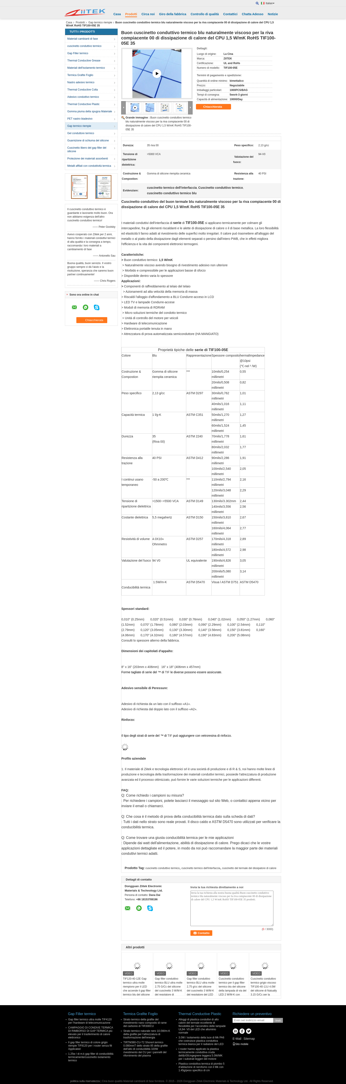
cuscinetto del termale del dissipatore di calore (249, 868)
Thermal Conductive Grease (83, 60)
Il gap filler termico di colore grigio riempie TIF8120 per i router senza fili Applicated (90, 1046)
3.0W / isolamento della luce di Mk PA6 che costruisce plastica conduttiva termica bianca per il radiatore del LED (201, 1041)
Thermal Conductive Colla (82, 89)
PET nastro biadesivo (79, 118)
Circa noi (148, 14)
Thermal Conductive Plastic (83, 104)
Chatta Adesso (252, 14)
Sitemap (249, 1038)
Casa (117, 14)
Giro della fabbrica (172, 14)
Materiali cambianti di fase (82, 38)
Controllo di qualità (205, 14)
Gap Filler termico (77, 53)
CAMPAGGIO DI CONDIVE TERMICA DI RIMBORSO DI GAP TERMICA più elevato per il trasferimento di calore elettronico (90, 1032)
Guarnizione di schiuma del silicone (88, 140)
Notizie (273, 14)
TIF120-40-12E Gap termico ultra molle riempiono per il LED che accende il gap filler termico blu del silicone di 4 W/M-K (136, 988)
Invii (278, 1020)
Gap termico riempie (100, 22)
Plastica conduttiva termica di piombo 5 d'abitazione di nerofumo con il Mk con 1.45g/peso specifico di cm (201, 1067)
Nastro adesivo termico (80, 82)
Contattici (230, 14)
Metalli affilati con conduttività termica (89, 165)
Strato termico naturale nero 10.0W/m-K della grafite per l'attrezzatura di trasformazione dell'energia (146, 1034)
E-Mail (237, 1038)
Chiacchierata (215, 107)
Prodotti (131, 14)
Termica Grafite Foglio (80, 75)
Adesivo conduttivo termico (83, 96)
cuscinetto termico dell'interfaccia (200, 868)
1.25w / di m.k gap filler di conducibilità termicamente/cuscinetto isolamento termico (90, 1057)
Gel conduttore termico (80, 133)
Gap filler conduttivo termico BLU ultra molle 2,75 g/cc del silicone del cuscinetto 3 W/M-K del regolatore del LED (200, 986)
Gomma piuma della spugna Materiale (89, 111)
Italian (270, 3)
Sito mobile (240, 1044)
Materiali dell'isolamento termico (86, 67)
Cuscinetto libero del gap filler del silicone (86, 149)
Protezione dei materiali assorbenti (87, 158)
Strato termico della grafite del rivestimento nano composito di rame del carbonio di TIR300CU (145, 1023)
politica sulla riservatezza (85, 1081)
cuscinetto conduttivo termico (84, 46)
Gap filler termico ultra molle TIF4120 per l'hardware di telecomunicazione (90, 1021)
